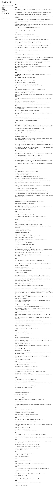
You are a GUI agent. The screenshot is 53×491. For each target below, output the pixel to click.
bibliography (4, 10)
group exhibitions (6, 18)
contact (3, 11)
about (3, 9)
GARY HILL (8, 2)
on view (3, 7)
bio (2, 16)
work (3, 8)
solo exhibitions (5, 17)
